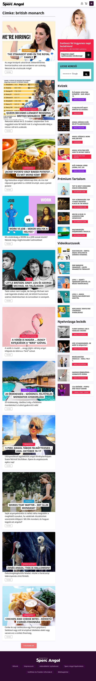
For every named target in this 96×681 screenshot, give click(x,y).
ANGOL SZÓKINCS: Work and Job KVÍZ (81, 138)
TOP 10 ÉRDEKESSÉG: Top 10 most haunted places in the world (81, 202)
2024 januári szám (79, 192)
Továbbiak (28, 645)
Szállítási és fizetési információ (40, 672)
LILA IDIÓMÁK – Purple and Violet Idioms (80, 388)
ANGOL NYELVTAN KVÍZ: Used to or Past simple (81, 151)
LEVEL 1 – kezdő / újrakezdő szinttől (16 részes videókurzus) (81, 282)
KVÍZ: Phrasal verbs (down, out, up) (79, 166)
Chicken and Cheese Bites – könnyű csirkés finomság (28, 620)
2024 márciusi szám (80, 222)
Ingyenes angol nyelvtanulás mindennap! (75, 55)
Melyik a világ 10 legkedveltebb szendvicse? (79, 216)
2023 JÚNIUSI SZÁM (79, 235)
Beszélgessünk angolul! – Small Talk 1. (81, 359)
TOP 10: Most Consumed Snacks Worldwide (81, 187)
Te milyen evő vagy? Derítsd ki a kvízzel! (80, 109)
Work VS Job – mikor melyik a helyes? (28, 230)
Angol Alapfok (29, 564)
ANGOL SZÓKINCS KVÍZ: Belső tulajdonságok (81, 123)
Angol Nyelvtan (29, 390)
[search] (72, 73)
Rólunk (15, 666)
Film (28, 279)
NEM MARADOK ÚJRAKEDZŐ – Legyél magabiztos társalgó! (81, 267)
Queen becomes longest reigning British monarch (28, 114)
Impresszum (29, 666)
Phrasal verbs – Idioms (81, 392)
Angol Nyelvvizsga (29, 336)
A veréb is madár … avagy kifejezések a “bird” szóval (28, 341)
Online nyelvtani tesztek (79, 156)
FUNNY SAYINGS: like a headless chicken (80, 330)
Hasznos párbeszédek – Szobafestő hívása (81, 373)
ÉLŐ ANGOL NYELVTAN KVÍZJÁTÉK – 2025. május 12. (81, 94)
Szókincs (28, 225)
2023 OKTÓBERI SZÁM (80, 207)
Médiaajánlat (63, 672)
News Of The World (28, 109)
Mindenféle (28, 168)
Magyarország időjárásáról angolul (81, 231)
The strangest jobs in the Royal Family (29, 56)
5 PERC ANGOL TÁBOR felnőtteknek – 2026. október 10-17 (28, 449)
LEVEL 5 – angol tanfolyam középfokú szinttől (81, 296)
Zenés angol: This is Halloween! (28, 567)
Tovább (8, 72)
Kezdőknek (77, 142)
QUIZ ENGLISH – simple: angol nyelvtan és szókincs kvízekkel (81, 253)
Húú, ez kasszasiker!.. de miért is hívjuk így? (81, 344)
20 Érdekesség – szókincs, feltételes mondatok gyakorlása (28, 395)
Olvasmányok (29, 50)
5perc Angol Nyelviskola (73, 666)
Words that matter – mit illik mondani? (28, 506)
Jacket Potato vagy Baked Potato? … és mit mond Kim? (29, 173)
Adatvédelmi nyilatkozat (49, 666)
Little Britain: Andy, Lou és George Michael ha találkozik (29, 284)
